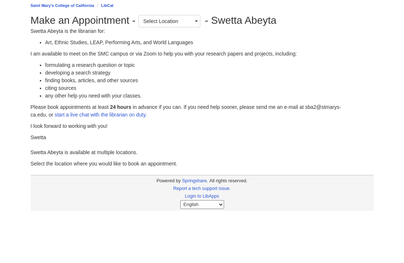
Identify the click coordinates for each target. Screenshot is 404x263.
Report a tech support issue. (202, 188)
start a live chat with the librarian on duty (100, 115)
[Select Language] (202, 204)
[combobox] (169, 21)
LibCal (107, 5)
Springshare (194, 180)
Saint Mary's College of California (62, 5)
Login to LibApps (202, 196)
